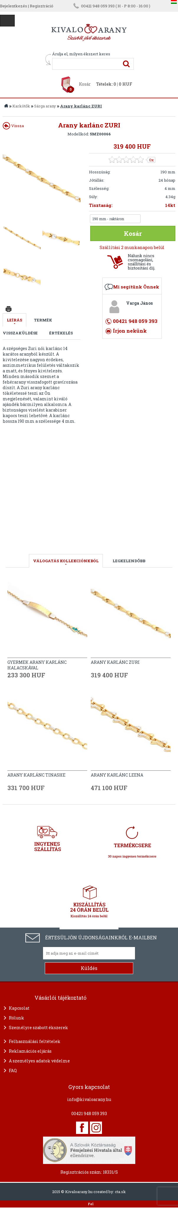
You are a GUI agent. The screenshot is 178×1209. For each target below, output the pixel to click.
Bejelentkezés (13, 6)
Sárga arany (45, 106)
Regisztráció (41, 6)
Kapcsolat (19, 1008)
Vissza (13, 125)
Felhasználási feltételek (34, 1041)
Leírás (14, 320)
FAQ (13, 1070)
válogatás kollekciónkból (66, 560)
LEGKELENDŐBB (129, 560)
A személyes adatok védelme (39, 1061)
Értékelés (61, 333)
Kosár (85, 84)
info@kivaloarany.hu (89, 1099)
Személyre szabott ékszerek (38, 1027)
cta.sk (120, 1191)
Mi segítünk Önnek (136, 287)
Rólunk (16, 1018)
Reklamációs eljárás (30, 1051)
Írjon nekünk (130, 330)
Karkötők (21, 106)
